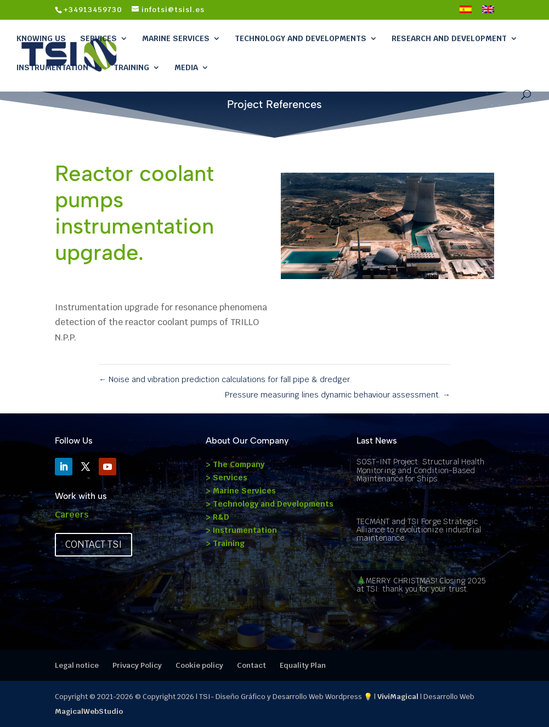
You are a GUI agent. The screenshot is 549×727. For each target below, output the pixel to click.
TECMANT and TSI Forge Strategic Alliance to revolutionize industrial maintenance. (418, 529)
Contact (251, 665)
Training (131, 67)
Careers (72, 514)
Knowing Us (41, 38)
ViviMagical (397, 696)
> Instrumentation (241, 530)
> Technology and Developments (269, 504)
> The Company (235, 464)
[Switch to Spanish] (466, 12)
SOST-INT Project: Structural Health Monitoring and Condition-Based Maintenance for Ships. (420, 470)
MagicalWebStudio (89, 711)
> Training (225, 543)
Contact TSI (93, 544)
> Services (226, 477)
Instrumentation (52, 67)
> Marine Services (241, 491)
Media (186, 67)
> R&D (217, 517)
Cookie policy (199, 665)
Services (98, 38)
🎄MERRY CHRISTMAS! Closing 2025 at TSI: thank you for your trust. (420, 585)
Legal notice (77, 665)
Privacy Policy (137, 665)
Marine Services (176, 38)
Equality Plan (303, 665)
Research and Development (449, 38)
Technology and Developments (300, 38)
